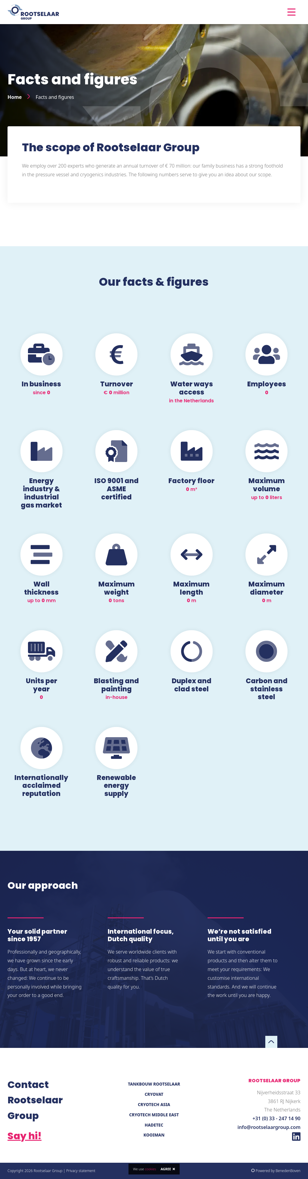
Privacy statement (80, 1170)
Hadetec (154, 1125)
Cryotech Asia (154, 1104)
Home (15, 97)
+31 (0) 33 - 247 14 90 (276, 1118)
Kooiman (154, 1135)
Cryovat (154, 1094)
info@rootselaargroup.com (269, 1127)
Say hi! (25, 1136)
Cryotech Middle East (154, 1115)
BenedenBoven (288, 1170)
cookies (150, 1169)
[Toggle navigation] (291, 12)
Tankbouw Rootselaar (154, 1084)
